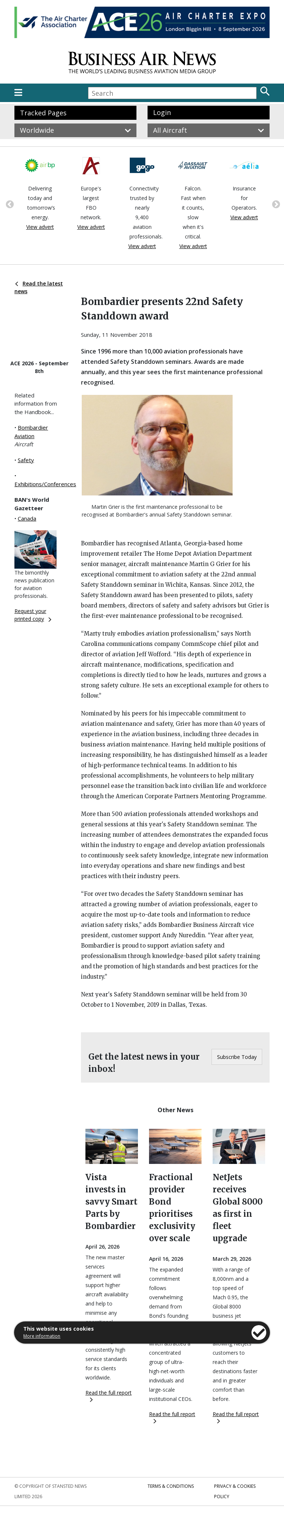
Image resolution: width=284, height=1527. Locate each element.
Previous (9, 203)
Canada (27, 518)
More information (41, 1336)
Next (275, 203)
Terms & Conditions (171, 1486)
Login (162, 112)
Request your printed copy (32, 614)
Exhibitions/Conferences (45, 484)
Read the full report (108, 1395)
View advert (40, 226)
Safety (26, 460)
